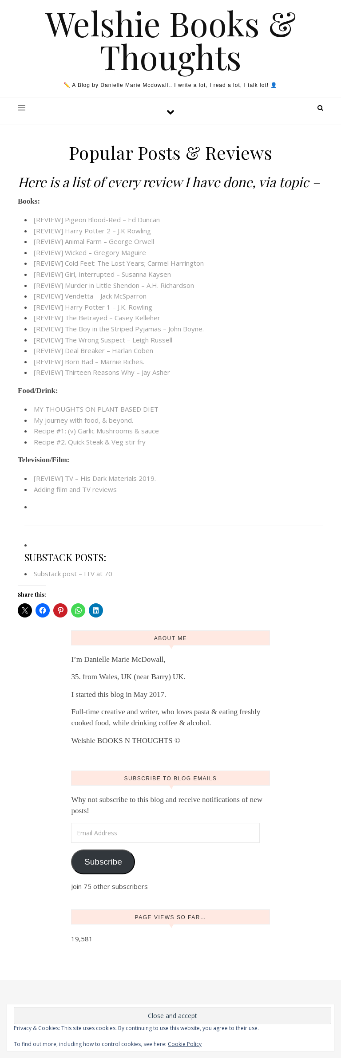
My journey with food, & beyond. (83, 420)
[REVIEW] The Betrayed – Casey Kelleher (97, 317)
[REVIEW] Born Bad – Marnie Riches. (89, 361)
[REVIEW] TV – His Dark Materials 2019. (95, 478)
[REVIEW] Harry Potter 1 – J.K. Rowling (93, 307)
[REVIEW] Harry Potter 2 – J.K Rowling (92, 230)
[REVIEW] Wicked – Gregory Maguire (90, 252)
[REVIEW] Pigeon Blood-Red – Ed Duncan (97, 219)
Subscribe (103, 861)
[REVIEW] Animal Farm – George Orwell (94, 241)
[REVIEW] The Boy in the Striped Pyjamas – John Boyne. (119, 328)
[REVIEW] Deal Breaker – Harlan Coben (93, 350)
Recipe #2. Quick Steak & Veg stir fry (90, 441)
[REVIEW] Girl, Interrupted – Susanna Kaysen (102, 274)
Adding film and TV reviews (75, 489)
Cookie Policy (185, 1044)
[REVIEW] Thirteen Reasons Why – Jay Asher (102, 372)
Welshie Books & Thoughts (170, 40)
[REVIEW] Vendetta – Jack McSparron (90, 295)
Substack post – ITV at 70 (73, 573)
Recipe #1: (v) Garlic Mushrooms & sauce (96, 430)
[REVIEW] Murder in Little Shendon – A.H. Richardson (114, 285)
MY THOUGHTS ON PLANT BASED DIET (96, 409)
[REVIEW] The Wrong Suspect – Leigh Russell (103, 339)
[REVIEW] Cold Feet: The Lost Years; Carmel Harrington (119, 263)
